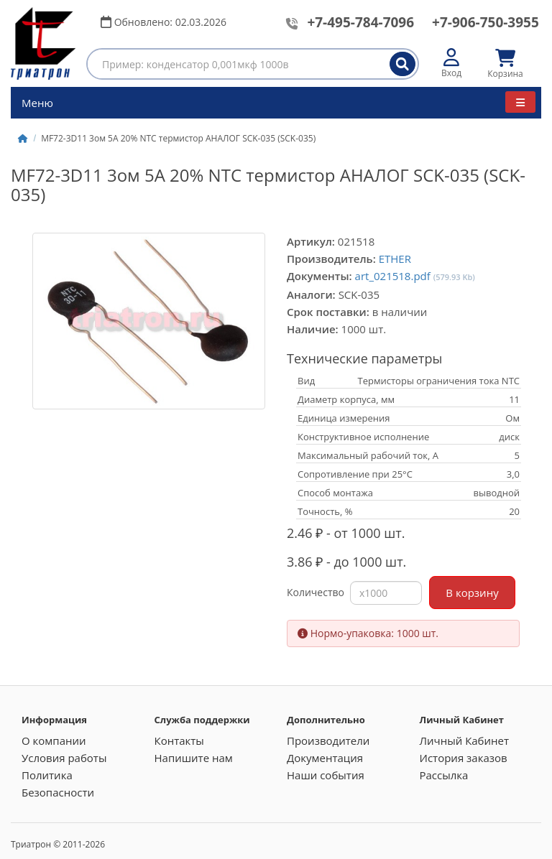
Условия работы (64, 758)
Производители (328, 740)
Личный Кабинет (465, 740)
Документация (325, 758)
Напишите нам (194, 758)
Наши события (325, 775)
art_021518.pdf (393, 276)
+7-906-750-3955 (485, 22)
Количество (315, 592)
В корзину (472, 592)
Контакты (179, 740)
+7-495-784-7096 (360, 22)
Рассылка (444, 775)
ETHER (395, 258)
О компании (54, 740)
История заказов (463, 758)
